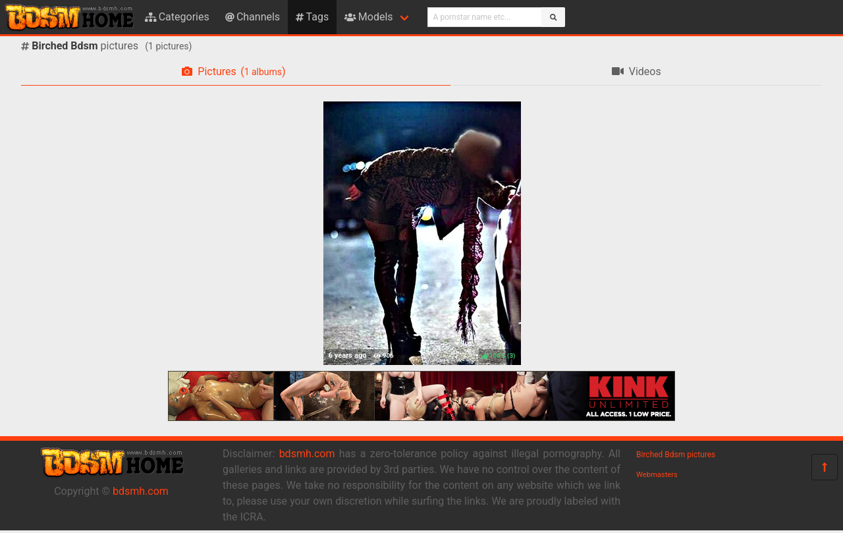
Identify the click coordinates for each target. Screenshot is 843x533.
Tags (312, 17)
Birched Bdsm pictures (675, 454)
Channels (252, 17)
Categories (177, 17)
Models (368, 17)
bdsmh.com (141, 491)
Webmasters (657, 474)
